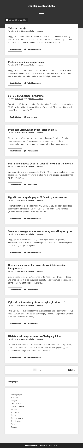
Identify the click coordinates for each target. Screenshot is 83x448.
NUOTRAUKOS (16, 412)
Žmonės (14, 427)
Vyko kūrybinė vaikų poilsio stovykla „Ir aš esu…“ (36, 302)
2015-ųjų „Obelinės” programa (26, 95)
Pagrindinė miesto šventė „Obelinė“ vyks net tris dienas (40, 163)
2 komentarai (32, 117)
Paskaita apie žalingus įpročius (26, 62)
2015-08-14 (19, 339)
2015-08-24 (19, 133)
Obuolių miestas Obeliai (41, 6)
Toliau (70, 370)
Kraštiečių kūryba (17, 406)
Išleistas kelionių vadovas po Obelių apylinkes (34, 336)
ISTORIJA (14, 398)
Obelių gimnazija (17, 418)
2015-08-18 (19, 305)
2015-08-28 (19, 31)
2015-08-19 (19, 234)
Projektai (14, 424)
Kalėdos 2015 (16, 403)
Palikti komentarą (34, 49)
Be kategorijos (16, 395)
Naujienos (14, 409)
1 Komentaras (32, 151)
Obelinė (13, 415)
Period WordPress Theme (34, 445)
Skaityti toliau (16, 50)
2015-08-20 (19, 200)
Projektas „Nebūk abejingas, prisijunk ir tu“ (33, 129)
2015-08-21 (19, 166)
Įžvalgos (14, 401)
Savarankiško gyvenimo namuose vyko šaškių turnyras (40, 231)
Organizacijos (16, 421)
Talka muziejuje (17, 28)
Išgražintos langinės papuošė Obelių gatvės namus (37, 197)
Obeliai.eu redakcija (36, 31)
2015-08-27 (19, 65)
